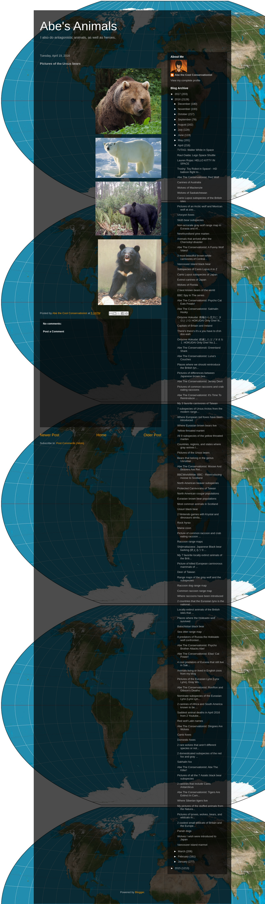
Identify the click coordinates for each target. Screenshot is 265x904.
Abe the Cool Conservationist (193, 74)
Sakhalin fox (184, 761)
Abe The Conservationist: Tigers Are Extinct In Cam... (198, 794)
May (181, 140)
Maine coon (184, 528)
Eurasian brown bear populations (196, 498)
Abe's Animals (78, 26)
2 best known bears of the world (196, 290)
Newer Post (49, 435)
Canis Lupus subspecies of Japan (197, 274)
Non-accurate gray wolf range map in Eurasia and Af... (199, 227)
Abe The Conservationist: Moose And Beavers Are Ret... (199, 468)
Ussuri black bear (187, 509)
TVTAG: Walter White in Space (195, 149)
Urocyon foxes (185, 214)
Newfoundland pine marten (193, 233)
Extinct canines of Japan (191, 279)
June (181, 135)
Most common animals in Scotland (197, 504)
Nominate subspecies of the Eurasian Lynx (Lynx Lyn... (199, 697)
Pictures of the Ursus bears (193, 452)
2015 (178, 868)
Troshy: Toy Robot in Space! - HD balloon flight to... (197, 170)
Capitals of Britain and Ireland (194, 325)
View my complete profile (185, 80)
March (182, 851)
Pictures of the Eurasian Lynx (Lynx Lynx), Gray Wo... (198, 680)
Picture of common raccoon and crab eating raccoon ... (199, 535)
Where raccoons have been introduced (200, 596)
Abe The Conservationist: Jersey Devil (199, 381)
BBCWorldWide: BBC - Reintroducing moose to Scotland (199, 476)
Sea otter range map (189, 631)
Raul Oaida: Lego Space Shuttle (196, 155)
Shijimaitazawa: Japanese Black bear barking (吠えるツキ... (199, 548)
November (184, 109)
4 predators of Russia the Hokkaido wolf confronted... (198, 638)
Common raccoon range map (194, 590)
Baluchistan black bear (190, 626)
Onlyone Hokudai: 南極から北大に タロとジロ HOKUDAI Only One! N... (199, 319)
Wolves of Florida (187, 284)
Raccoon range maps (190, 541)
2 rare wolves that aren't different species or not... (196, 746)
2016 (178, 99)
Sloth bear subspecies (190, 220)
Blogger (139, 892)
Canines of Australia (189, 182)
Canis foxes (184, 734)
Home (101, 435)
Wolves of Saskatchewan (192, 192)
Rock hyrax (184, 522)
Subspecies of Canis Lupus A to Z (197, 269)
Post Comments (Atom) (70, 443)
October (183, 114)
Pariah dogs (184, 831)
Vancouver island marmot (192, 844)
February (183, 856)
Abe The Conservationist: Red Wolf (198, 177)
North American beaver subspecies (198, 483)
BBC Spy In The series (190, 295)
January (183, 861)
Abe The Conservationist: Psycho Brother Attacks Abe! (197, 647)
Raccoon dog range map (191, 585)
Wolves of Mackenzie (189, 187)
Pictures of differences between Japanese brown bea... (195, 374)
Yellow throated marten (191, 430)
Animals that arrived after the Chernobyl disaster (194, 240)
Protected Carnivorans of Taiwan (196, 488)
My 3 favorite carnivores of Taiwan (197, 403)
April (181, 145)
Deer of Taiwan (186, 571)
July (181, 129)
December (184, 103)
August (182, 124)
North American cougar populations (198, 493)
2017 (178, 94)
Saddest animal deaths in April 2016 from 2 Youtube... (198, 714)
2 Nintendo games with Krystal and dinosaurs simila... (198, 516)
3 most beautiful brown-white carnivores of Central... (194, 257)
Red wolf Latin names (190, 720)
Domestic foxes (186, 739)
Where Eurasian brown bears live (196, 425)
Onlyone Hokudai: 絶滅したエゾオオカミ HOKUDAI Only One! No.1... (200, 341)
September (185, 119)
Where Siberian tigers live (192, 800)
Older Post (152, 435)
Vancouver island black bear (193, 264)
